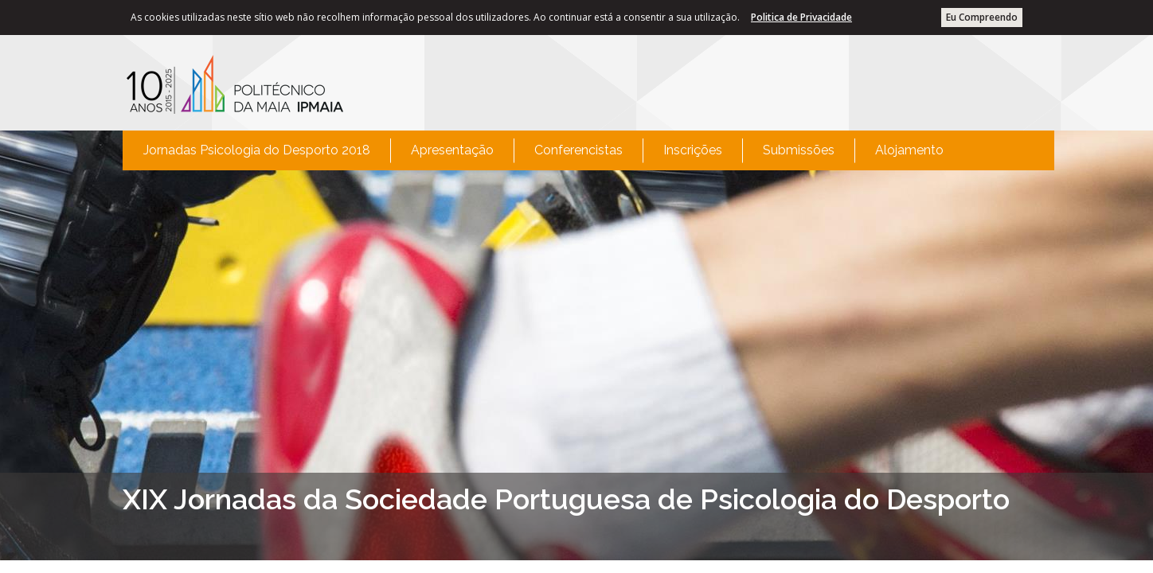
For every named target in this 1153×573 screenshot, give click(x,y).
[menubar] (543, 150)
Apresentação (452, 150)
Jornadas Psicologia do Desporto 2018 (256, 150)
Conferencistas (578, 150)
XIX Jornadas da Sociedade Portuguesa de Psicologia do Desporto (566, 499)
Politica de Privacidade (801, 17)
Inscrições (692, 150)
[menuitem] (256, 150)
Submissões (798, 150)
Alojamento (909, 150)
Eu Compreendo (982, 17)
